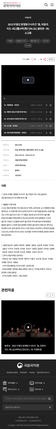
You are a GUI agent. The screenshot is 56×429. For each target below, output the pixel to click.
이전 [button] (48, 295)
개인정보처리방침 (12, 372)
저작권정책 (23, 372)
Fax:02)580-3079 (35, 421)
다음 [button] (52, 295)
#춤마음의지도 (35, 41)
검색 (49, 398)
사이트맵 (32, 372)
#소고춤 (28, 45)
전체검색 (46, 5)
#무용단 (10, 41)
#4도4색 (45, 41)
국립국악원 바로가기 (43, 372)
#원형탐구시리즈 (21, 41)
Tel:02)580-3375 (21, 421)
